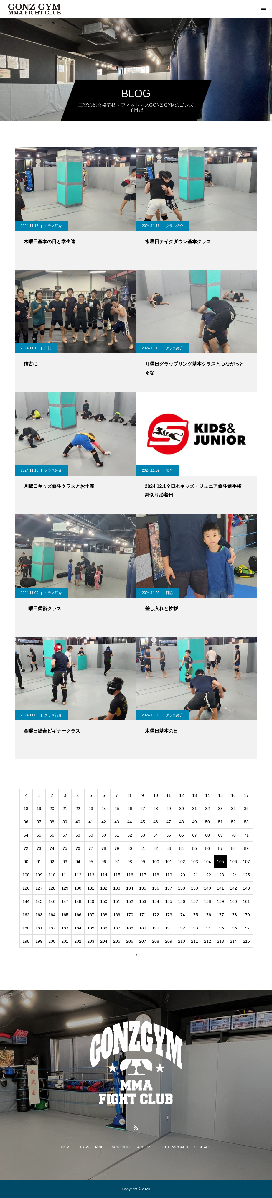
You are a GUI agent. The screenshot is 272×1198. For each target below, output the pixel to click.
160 (233, 901)
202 (77, 941)
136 (155, 888)
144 (25, 901)
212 (207, 941)
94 (77, 861)
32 (207, 808)
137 (168, 888)
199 (38, 941)
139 (194, 888)
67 (194, 835)
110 (51, 875)
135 (142, 888)
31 (194, 808)
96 (103, 861)
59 (90, 835)
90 (26, 861)
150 (103, 901)
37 (39, 821)
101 (168, 861)
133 (116, 888)
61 (116, 835)
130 (77, 888)
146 (51, 901)
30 (181, 808)
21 (64, 808)
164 (51, 914)
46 (155, 821)
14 (207, 795)
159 (220, 901)
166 (77, 914)
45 (142, 821)
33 (220, 808)
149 (90, 901)
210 (181, 941)
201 (64, 941)
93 (64, 861)
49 (194, 821)
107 (246, 861)
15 (220, 795)
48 (181, 821)
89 (246, 848)
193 (194, 928)
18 (26, 808)
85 (194, 848)
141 (220, 888)
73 (39, 848)
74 (52, 848)
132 (103, 888)
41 (90, 821)
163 (38, 914)
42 (103, 821)
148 (77, 901)
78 (103, 848)
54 (26, 835)
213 (220, 941)
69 (220, 835)
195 (220, 928)
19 (39, 808)
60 (103, 835)
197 (246, 928)
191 (168, 928)
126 (25, 888)
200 (51, 941)
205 (116, 941)
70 (233, 835)
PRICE (100, 1147)
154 (155, 901)
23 (90, 808)
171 (142, 914)
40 (77, 821)
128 (51, 888)
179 (246, 914)
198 (25, 941)
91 (39, 861)
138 (181, 888)
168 (103, 914)
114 (103, 875)
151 (116, 901)
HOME (66, 1147)
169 (116, 914)
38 (52, 821)
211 (194, 941)
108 (25, 875)
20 (52, 808)
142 (233, 888)
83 (168, 848)
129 (64, 888)
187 (116, 928)
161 (246, 901)
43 (116, 821)
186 (103, 928)
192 (181, 928)
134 (129, 888)
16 (233, 795)
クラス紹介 (53, 226)
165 (64, 914)
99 (142, 861)
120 (181, 875)
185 (90, 928)
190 (155, 928)
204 (103, 941)
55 (39, 835)
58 (77, 835)
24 (103, 808)
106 (233, 861)
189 (142, 928)
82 (155, 848)
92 (52, 861)
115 (116, 875)
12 (181, 795)
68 (207, 835)
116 (129, 875)
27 (142, 808)
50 (207, 821)
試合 (169, 470)
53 (246, 821)
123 (220, 875)
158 (207, 901)
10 (155, 795)
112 (77, 875)
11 (168, 795)
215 (246, 941)
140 (207, 888)
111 (64, 875)
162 (25, 914)
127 (38, 888)
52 (233, 821)
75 (64, 848)
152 (129, 901)
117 (142, 875)
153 (142, 901)
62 (129, 835)
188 (129, 928)
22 (77, 808)
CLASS (83, 1147)
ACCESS (144, 1147)
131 (90, 888)
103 (194, 861)
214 (233, 941)
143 (246, 888)
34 (233, 808)
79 (116, 848)
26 (129, 808)
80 (129, 848)
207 (142, 941)
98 (129, 861)
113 (90, 875)
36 (26, 821)
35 (246, 808)
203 (90, 941)
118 (155, 875)
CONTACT (202, 1147)
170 (129, 914)
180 (25, 928)
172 (155, 914)
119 (168, 875)
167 (90, 914)
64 (155, 835)
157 (194, 901)
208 (155, 941)
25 (116, 808)
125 (246, 875)
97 (116, 861)
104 (207, 861)
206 (129, 941)
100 (155, 861)
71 (246, 835)
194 (207, 928)
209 (168, 941)
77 (90, 848)
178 (233, 914)
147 (64, 901)
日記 (47, 348)
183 (64, 928)
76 (77, 848)
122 (207, 875)
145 (38, 901)
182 (51, 928)
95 (90, 861)
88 (233, 848)
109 (38, 875)
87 (220, 848)
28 (155, 808)
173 (168, 914)
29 (168, 808)
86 (207, 848)
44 (129, 821)
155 (168, 901)
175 (194, 914)
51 (220, 821)
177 (220, 914)
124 (233, 875)
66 (181, 835)
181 (38, 928)
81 (142, 848)
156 (181, 901)
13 (194, 795)
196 (233, 928)
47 (168, 821)
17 (246, 795)
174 (181, 914)
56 (52, 835)
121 (194, 875)
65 (168, 835)
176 (207, 914)
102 (181, 861)
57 (64, 835)
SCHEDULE (121, 1147)
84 (181, 848)
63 (142, 835)
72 (26, 848)
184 (77, 928)
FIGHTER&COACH (172, 1147)
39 (64, 821)
